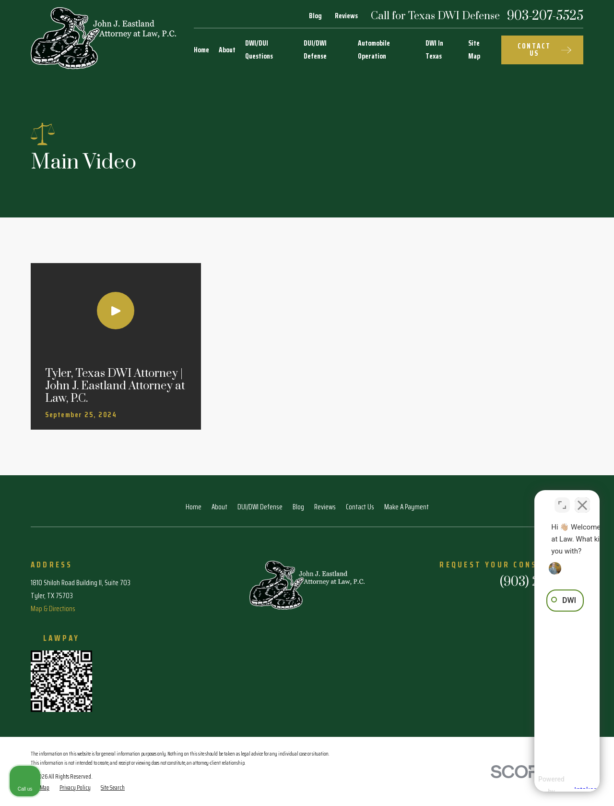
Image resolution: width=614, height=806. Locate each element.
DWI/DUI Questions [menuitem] (259, 49)
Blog (315, 16)
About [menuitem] (227, 50)
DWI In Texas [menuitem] (434, 49)
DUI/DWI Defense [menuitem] (315, 49)
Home (193, 507)
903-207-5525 (545, 16)
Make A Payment (406, 507)
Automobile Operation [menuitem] (374, 49)
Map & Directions (53, 608)
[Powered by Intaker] (532, 786)
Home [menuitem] (201, 50)
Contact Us (360, 507)
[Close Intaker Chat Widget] (582, 499)
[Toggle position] (562, 499)
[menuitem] (75, 788)
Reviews (346, 16)
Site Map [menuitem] (474, 49)
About (219, 507)
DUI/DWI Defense (260, 507)
